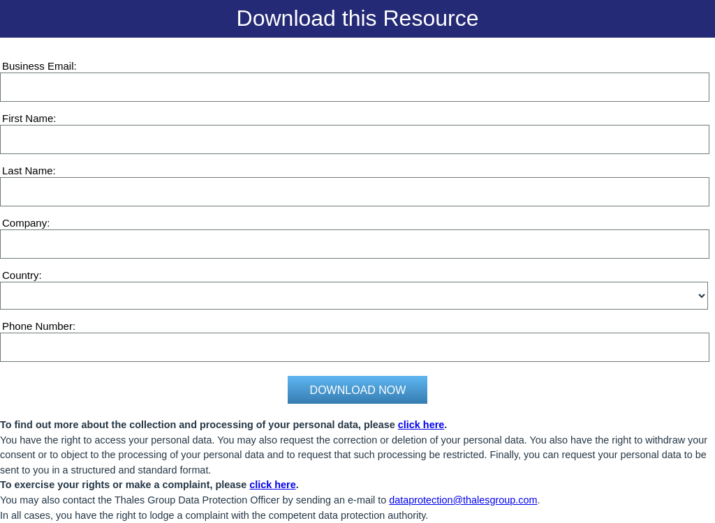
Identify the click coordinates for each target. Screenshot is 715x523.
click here (421, 424)
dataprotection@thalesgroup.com (463, 500)
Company (24, 223)
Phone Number (37, 326)
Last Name (27, 170)
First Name (27, 118)
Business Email (38, 66)
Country (20, 275)
